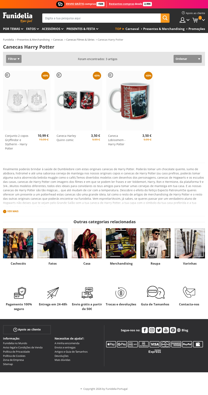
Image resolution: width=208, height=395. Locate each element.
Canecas (58, 39)
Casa (86, 263)
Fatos (31, 29)
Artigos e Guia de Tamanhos (71, 351)
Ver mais (13, 211)
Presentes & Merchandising (33, 39)
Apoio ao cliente (27, 329)
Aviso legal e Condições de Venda (22, 347)
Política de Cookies (14, 356)
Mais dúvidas (62, 360)
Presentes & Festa (80, 29)
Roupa (155, 263)
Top (118, 29)
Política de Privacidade (16, 351)
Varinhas (190, 263)
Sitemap (8, 364)
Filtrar (12, 59)
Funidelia (8, 39)
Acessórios (51, 29)
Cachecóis (18, 263)
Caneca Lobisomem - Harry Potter (116, 140)
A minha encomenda (67, 343)
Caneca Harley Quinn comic (66, 138)
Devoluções (61, 356)
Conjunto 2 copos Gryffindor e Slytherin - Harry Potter (16, 142)
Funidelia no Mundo (15, 343)
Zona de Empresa (13, 360)
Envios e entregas (65, 347)
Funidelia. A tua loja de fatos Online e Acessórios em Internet (17, 17)
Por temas (11, 29)
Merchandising (121, 263)
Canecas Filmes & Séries (80, 39)
